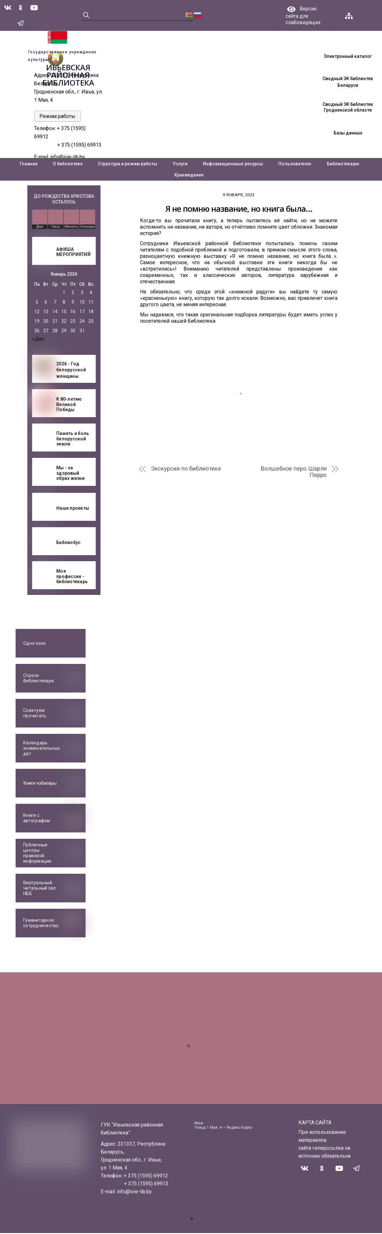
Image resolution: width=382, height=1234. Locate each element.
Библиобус (68, 543)
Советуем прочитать (34, 714)
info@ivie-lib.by (67, 158)
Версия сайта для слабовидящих (303, 16)
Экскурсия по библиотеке (186, 469)
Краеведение (189, 175)
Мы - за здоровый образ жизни (70, 474)
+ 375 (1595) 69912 (146, 1177)
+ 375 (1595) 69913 (79, 146)
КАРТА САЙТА (314, 1123)
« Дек (38, 339)
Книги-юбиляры (39, 784)
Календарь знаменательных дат (41, 749)
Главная (29, 164)
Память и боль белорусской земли (72, 440)
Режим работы (57, 117)
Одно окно (34, 644)
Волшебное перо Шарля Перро (293, 472)
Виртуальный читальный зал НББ (39, 889)
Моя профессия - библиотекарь (72, 577)
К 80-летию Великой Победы (69, 405)
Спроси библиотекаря (38, 679)
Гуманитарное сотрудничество (41, 924)
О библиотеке (68, 164)
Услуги (180, 164)
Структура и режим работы (127, 164)
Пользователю (294, 164)
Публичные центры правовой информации (37, 854)
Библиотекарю (343, 164)
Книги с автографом (36, 819)
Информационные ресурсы (233, 164)
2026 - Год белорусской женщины (71, 370)
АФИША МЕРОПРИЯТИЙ (73, 253)
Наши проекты (72, 508)
